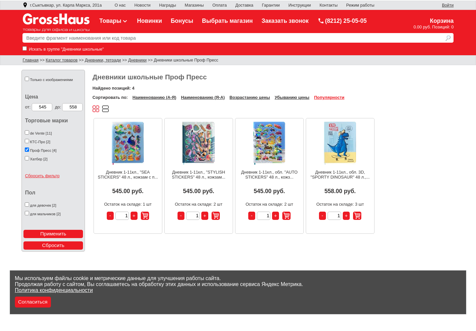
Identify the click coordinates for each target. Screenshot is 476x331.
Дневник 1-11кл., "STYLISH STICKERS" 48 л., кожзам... (198, 175)
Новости (142, 5)
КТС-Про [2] (40, 142)
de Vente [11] (41, 133)
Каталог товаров (61, 60)
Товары (114, 21)
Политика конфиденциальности (54, 290)
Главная (31, 60)
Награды (167, 5)
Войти (448, 5)
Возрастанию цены (249, 97)
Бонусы (182, 21)
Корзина (442, 21)
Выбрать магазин (227, 21)
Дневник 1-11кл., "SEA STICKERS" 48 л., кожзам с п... (128, 175)
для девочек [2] (43, 205)
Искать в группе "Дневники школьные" (63, 49)
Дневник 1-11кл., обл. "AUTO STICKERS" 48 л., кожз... (269, 175)
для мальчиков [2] (45, 214)
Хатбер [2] (39, 159)
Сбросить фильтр (42, 175)
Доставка (244, 5)
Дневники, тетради (103, 60)
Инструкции (299, 5)
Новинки (149, 21)
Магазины (194, 5)
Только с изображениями (51, 80)
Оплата (220, 5)
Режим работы (360, 5)
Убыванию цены (292, 97)
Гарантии (271, 5)
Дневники (137, 60)
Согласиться (33, 302)
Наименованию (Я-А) (203, 97)
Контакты (329, 5)
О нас (120, 5)
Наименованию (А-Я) (154, 97)
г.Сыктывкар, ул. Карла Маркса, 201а (62, 5)
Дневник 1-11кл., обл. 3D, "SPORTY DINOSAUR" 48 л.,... (340, 175)
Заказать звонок (285, 21)
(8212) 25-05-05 (342, 21)
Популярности (329, 97)
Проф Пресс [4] (43, 150)
